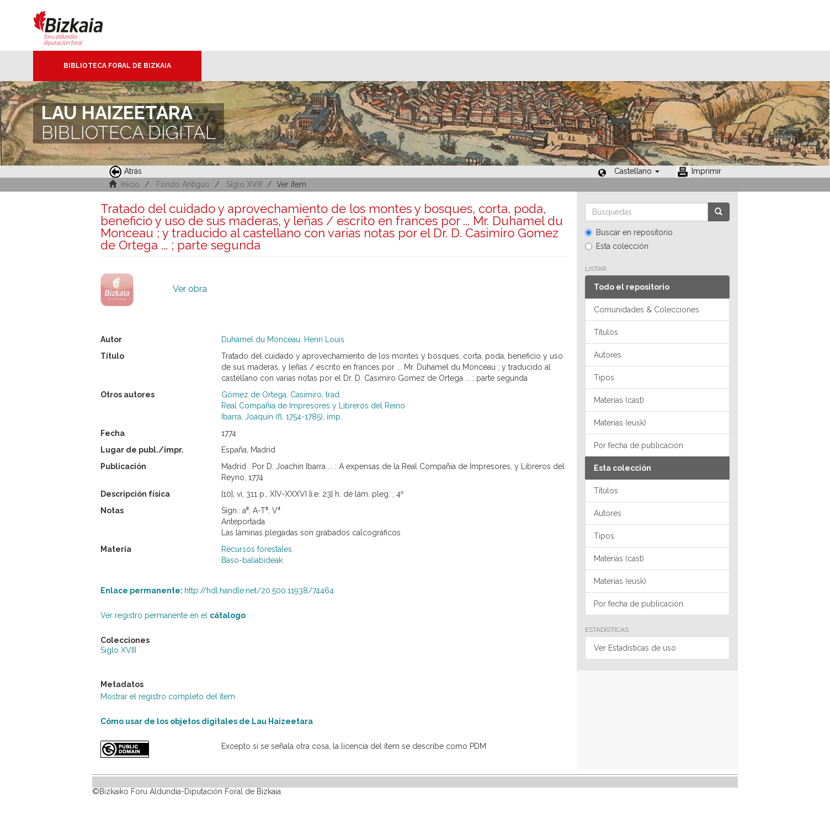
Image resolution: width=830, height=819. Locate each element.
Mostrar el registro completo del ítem (167, 696)
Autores (607, 354)
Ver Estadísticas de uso (635, 648)
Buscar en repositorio (629, 232)
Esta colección (616, 246)
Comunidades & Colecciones (646, 309)
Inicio (130, 184)
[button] (637, 171)
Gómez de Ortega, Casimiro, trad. (281, 394)
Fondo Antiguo (183, 184)
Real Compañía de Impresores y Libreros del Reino (313, 405)
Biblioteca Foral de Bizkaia (117, 66)
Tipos (604, 377)
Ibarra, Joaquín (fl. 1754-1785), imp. (281, 416)
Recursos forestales (256, 549)
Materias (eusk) (620, 422)
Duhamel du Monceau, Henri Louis (282, 339)
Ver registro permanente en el (173, 615)
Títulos (606, 332)
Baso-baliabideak (252, 560)
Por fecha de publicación (638, 445)
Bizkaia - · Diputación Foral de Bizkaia (79, 25)
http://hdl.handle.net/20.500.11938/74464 (217, 590)
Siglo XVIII (244, 184)
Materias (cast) (619, 400)
